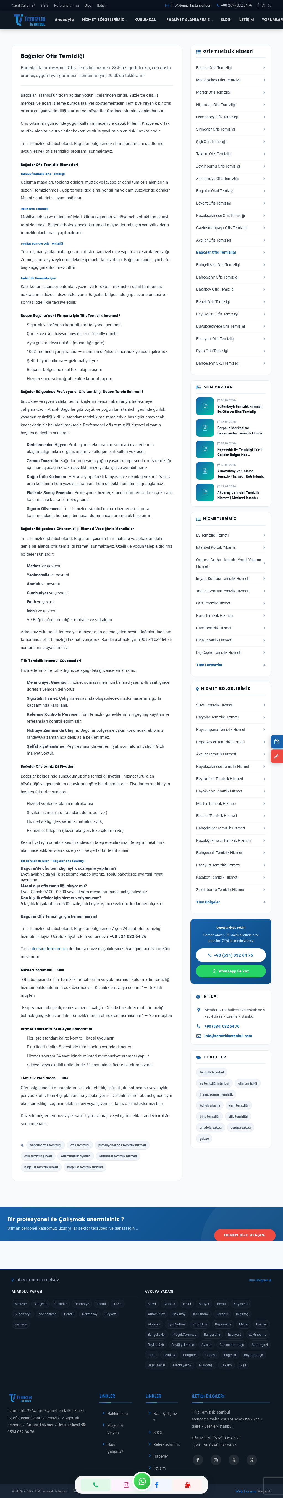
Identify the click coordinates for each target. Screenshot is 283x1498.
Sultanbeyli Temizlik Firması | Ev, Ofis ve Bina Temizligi (240, 409)
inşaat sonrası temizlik (216, 1094)
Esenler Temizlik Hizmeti (231, 815)
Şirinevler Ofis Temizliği (231, 129)
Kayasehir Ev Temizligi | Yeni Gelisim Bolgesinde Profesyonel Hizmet (239, 454)
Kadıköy (21, 1324)
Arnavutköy (156, 1314)
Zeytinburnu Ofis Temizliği (231, 166)
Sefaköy (169, 1355)
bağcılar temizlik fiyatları (85, 1167)
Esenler (261, 1324)
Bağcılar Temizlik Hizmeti (231, 717)
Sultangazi (260, 1344)
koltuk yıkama (210, 1105)
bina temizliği (209, 1116)
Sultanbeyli (23, 1314)
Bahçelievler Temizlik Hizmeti (231, 828)
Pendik (69, 1314)
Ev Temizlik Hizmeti (231, 535)
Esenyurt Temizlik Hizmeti (231, 865)
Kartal (101, 1303)
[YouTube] (187, 1485)
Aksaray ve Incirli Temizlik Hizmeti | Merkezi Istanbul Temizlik (238, 497)
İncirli (187, 1303)
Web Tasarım (245, 1491)
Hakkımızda (117, 1413)
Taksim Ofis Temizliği (231, 153)
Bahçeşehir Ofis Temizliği (231, 277)
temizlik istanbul (212, 1072)
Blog (88, 5)
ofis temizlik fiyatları (75, 1156)
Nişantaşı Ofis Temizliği (231, 104)
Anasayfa (64, 20)
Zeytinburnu (258, 1334)
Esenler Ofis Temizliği (231, 67)
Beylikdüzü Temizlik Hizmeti (231, 778)
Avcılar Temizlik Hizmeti (231, 754)
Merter (243, 1324)
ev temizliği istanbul (214, 1083)
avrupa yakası (241, 1127)
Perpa (221, 1303)
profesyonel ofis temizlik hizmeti (122, 1145)
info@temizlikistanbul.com (188, 5)
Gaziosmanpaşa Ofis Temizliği (231, 227)
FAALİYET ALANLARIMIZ (189, 20)
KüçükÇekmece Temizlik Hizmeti (231, 840)
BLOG (226, 20)
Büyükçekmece (183, 1344)
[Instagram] (126, 1485)
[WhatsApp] (142, 1481)
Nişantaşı (206, 1365)
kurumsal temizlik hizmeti (118, 1156)
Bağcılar (230, 1355)
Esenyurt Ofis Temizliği (231, 338)
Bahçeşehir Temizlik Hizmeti (231, 852)
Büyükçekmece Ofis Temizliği (231, 326)
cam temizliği (238, 1105)
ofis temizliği (79, 1145)
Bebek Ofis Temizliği (231, 301)
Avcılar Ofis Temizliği (231, 240)
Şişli (243, 1365)
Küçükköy (200, 1324)
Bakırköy (179, 1314)
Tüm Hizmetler (231, 664)
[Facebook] (157, 1485)
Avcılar (206, 1344)
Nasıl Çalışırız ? (165, 1417)
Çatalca (169, 1303)
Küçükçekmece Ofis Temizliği (231, 215)
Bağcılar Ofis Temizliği (231, 252)
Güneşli (210, 1355)
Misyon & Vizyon (115, 1429)
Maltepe (21, 1303)
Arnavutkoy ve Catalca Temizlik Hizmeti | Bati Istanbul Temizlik (241, 475)
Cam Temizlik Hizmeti (231, 627)
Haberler (160, 1456)
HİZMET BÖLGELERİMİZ (104, 20)
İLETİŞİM (246, 20)
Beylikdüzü (156, 1344)
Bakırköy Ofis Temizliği (231, 289)
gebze (204, 1138)
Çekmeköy (90, 1314)
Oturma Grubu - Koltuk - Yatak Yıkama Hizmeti (231, 563)
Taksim (226, 1365)
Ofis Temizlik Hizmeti (231, 603)
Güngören (190, 1355)
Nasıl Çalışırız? (23, 5)
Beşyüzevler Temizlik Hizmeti (231, 741)
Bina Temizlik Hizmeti (231, 640)
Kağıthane (201, 1314)
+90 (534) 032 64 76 (234, 5)
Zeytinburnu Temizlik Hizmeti (231, 889)
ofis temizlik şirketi (38, 1156)
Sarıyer (204, 1303)
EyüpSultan (176, 1324)
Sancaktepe (47, 1314)
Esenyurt (234, 1334)
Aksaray (154, 1324)
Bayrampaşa (253, 1355)
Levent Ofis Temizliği (231, 203)
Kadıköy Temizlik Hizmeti (231, 877)
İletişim (102, 5)
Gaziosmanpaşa (231, 1344)
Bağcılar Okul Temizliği (231, 190)
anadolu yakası (211, 1127)
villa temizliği (238, 1116)
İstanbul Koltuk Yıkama (231, 547)
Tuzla (118, 1303)
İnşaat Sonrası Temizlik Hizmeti (231, 578)
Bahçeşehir (212, 1334)
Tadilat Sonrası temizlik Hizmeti (231, 590)
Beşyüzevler (156, 1365)
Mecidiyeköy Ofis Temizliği (231, 80)
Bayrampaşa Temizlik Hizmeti (231, 729)
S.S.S (44, 5)
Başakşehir (223, 1324)
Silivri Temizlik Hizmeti (231, 704)
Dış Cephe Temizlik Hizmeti (231, 652)
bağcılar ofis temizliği (45, 1145)
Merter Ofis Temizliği (231, 92)
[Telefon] (95, 1485)
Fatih (152, 1355)
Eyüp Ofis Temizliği (231, 350)
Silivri (152, 1303)
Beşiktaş (242, 1314)
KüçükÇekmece (184, 1334)
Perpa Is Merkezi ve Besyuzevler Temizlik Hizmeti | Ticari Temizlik (240, 432)
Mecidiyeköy (182, 1365)
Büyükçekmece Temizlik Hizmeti (231, 766)
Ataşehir (40, 1303)
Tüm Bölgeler (231, 902)
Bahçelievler (157, 1334)
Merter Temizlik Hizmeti (231, 803)
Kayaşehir (241, 1303)
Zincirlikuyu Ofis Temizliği (231, 178)
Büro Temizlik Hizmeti (231, 615)
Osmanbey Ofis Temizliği (231, 117)
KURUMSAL (147, 20)
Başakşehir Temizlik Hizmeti (231, 791)
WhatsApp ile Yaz (231, 971)
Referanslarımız (66, 5)
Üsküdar (60, 1303)
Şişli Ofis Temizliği (231, 141)
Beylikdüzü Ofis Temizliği (231, 314)
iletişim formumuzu (50, 948)
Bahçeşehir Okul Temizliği (231, 363)
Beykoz (110, 1314)
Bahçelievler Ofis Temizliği (231, 264)
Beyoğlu (222, 1314)
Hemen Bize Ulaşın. (245, 1224)
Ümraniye (82, 1303)
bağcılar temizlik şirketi (41, 1167)
